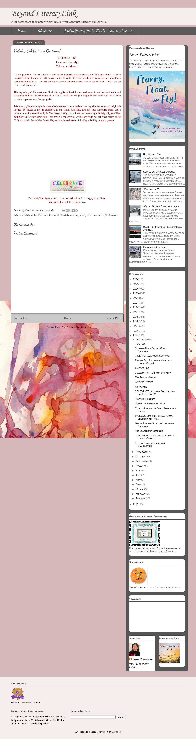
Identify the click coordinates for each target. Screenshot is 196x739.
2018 (136, 316)
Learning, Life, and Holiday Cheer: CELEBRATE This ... (154, 417)
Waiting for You (152, 189)
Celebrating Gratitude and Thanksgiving (150, 444)
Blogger (116, 732)
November (141, 451)
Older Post (114, 318)
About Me (45, 30)
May (138, 479)
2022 (136, 298)
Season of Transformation (150, 403)
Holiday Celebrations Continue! (152, 355)
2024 (136, 288)
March (140, 489)
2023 (136, 293)
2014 (136, 335)
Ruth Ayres (111, 215)
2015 (136, 330)
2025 (136, 284)
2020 (136, 307)
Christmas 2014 (69, 215)
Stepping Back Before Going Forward (150, 350)
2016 (136, 326)
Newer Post (21, 318)
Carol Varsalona (143, 659)
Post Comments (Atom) (74, 327)
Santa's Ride (142, 368)
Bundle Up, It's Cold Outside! (159, 171)
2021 (136, 302)
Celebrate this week (49, 215)
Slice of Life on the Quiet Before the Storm (155, 410)
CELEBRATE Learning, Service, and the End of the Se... (155, 393)
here (83, 202)
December (141, 339)
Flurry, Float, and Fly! (144, 54)
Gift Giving (141, 386)
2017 (136, 321)
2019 (136, 312)
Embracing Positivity (154, 247)
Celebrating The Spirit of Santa (153, 372)
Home (21, 30)
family (83, 215)
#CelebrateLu (29, 215)
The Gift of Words (145, 377)
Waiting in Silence (145, 398)
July (138, 470)
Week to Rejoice (144, 382)
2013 (136, 504)
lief (90, 215)
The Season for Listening (149, 430)
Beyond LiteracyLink (43, 13)
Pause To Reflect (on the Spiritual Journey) (162, 228)
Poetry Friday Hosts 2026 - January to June (98, 30)
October (141, 456)
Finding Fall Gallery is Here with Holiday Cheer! (153, 362)
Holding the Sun (152, 154)
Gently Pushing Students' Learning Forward (154, 425)
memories (98, 215)
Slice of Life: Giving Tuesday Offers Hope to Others (155, 437)
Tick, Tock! (140, 343)
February (141, 493)
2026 (136, 279)
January (141, 498)
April (139, 484)
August (140, 465)
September (142, 461)
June (138, 475)
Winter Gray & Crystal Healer (161, 206)
